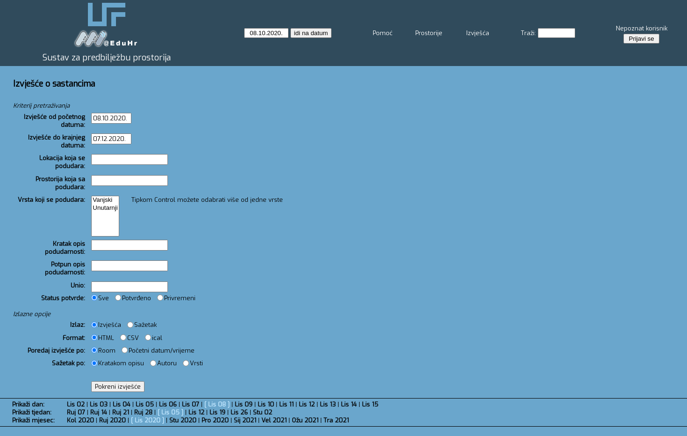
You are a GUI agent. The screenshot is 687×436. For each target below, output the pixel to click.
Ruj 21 (120, 412)
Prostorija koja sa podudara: (60, 183)
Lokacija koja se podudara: (62, 162)
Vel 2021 (274, 420)
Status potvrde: (63, 298)
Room (103, 351)
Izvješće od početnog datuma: (54, 121)
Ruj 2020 (112, 420)
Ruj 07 (76, 412)
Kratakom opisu (117, 363)
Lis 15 (370, 404)
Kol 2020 (80, 420)
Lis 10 (266, 404)
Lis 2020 (147, 420)
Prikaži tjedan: (31, 412)
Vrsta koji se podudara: (51, 200)
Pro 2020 (215, 420)
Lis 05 (145, 404)
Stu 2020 (182, 420)
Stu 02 (262, 412)
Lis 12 (307, 404)
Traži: (528, 33)
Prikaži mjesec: (33, 420)
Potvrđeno (133, 298)
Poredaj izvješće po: (56, 351)
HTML (102, 338)
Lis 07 (190, 404)
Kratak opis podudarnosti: (65, 248)
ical (153, 338)
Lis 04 (121, 404)
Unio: (78, 285)
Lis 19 (217, 412)
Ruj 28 (143, 412)
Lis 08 (217, 404)
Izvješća (477, 33)
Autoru (163, 363)
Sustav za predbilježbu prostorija (107, 57)
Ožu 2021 (305, 420)
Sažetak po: (68, 363)
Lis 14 (349, 404)
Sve (100, 298)
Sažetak (142, 325)
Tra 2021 (336, 420)
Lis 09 (244, 404)
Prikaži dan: (28, 404)
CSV (129, 338)
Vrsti (193, 363)
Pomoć (382, 33)
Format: (74, 338)
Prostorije (428, 33)
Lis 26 (239, 412)
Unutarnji (105, 208)
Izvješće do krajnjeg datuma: (56, 141)
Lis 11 (286, 404)
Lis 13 (328, 404)
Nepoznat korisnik (641, 28)
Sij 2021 (245, 420)
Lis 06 (168, 404)
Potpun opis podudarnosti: (65, 268)
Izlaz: (77, 325)
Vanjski (105, 200)
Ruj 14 (98, 412)
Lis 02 (76, 404)
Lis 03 (99, 404)
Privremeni (176, 298)
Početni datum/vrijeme (158, 351)
